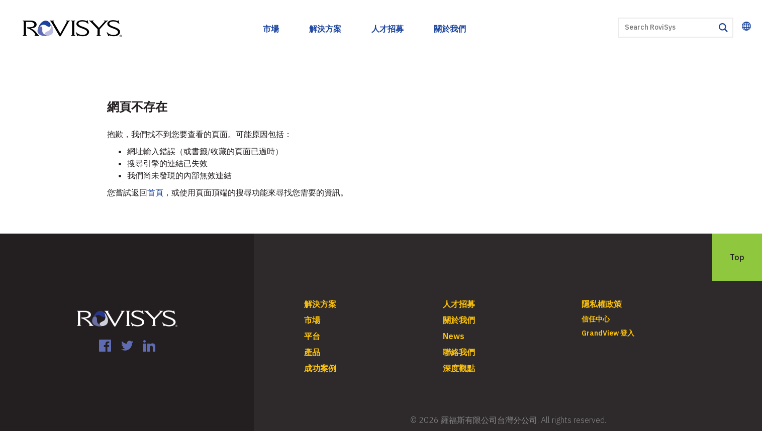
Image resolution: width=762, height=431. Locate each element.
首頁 (155, 192)
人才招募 (387, 29)
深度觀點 (459, 368)
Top (737, 257)
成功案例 (320, 368)
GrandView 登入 (608, 333)
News (453, 336)
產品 (312, 352)
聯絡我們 (459, 352)
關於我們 (450, 29)
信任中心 (596, 319)
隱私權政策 (602, 304)
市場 (271, 29)
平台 (312, 336)
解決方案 (325, 29)
